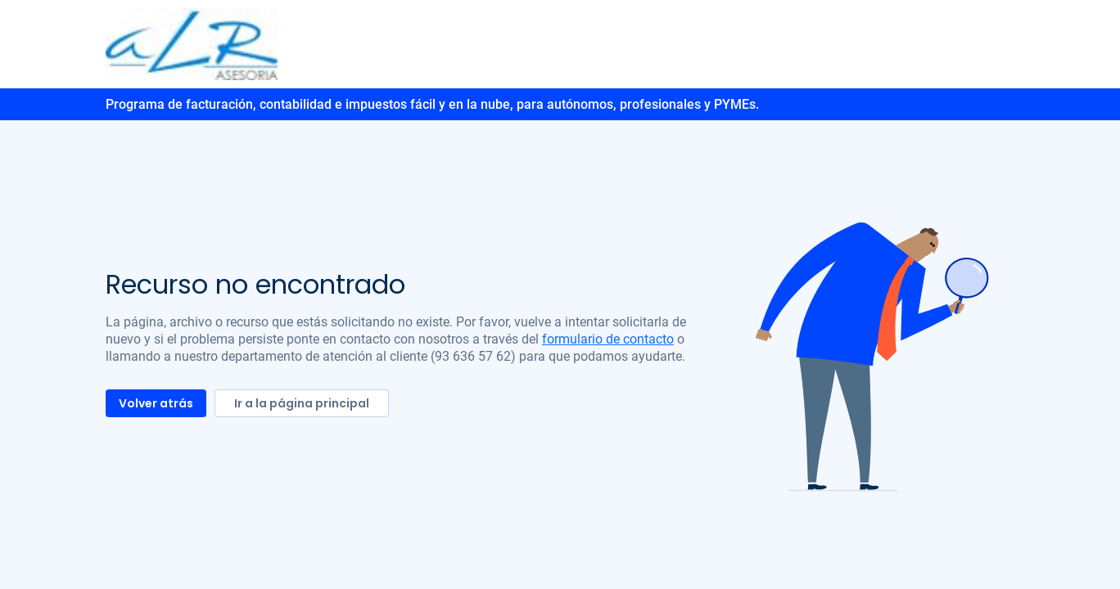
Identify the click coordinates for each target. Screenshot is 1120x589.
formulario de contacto (608, 339)
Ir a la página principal (301, 403)
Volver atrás (156, 403)
